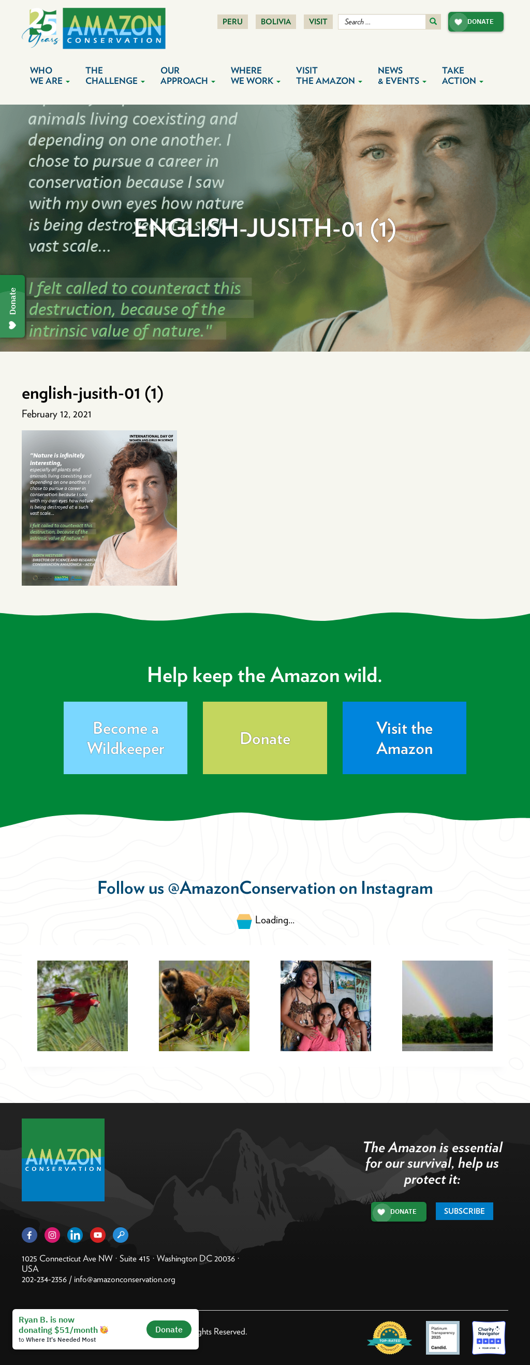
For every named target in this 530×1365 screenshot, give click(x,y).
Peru (233, 21)
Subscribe (464, 1211)
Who (50, 75)
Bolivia (276, 21)
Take (462, 75)
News (402, 75)
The (115, 75)
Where (256, 75)
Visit (318, 21)
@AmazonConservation (251, 887)
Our (187, 75)
